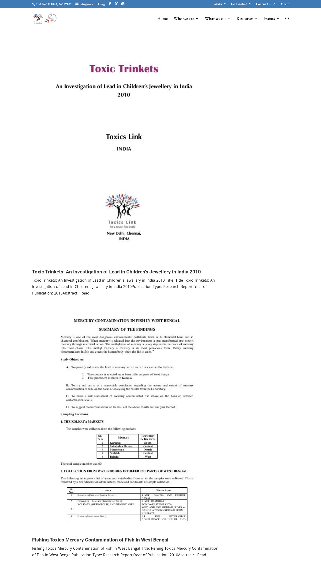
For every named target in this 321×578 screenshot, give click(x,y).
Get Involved (239, 4)
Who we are (184, 19)
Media (218, 4)
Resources (244, 19)
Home (162, 19)
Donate (284, 4)
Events (269, 19)
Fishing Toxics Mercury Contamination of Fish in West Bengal (100, 540)
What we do (215, 19)
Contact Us (263, 4)
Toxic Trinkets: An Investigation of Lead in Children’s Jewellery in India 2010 (116, 272)
